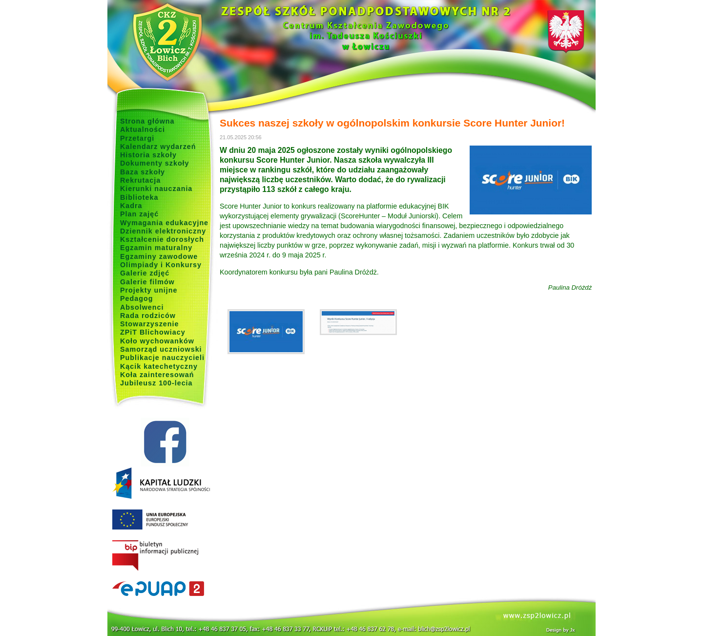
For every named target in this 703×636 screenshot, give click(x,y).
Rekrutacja (140, 180)
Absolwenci (142, 307)
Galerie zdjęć (144, 273)
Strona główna (147, 121)
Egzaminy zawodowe (159, 256)
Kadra (131, 206)
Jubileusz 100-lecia (156, 383)
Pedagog (136, 298)
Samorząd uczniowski (161, 349)
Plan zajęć (139, 214)
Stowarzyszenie (149, 324)
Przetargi (137, 138)
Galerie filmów (147, 282)
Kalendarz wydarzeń (158, 146)
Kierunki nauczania (156, 188)
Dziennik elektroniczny (163, 231)
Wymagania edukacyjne (164, 223)
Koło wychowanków (157, 341)
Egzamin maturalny (156, 248)
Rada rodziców (148, 315)
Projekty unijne (149, 290)
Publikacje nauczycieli (162, 357)
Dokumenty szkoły (154, 163)
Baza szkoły (142, 172)
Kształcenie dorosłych (162, 239)
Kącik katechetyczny (159, 366)
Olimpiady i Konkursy (161, 265)
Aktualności (142, 129)
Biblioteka (139, 197)
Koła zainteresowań (157, 375)
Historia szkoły (148, 155)
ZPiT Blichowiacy (153, 332)
